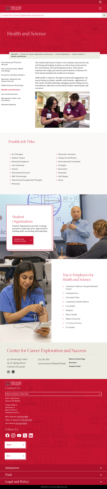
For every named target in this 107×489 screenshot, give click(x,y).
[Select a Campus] (53, 394)
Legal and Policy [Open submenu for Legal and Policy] (17, 481)
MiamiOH (14, 54)
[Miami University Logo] (13, 8)
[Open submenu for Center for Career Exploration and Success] (104, 15)
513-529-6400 (21, 423)
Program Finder (75, 366)
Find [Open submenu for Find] (8, 475)
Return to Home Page (77, 359)
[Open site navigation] (100, 8)
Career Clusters (78, 54)
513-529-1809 (22, 417)
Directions (73, 363)
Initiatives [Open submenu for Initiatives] (12, 468)
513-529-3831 (44, 359)
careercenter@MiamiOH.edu (52, 363)
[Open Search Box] (100, 2)
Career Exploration (63, 54)
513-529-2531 (26, 420)
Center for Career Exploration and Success (23, 15)
